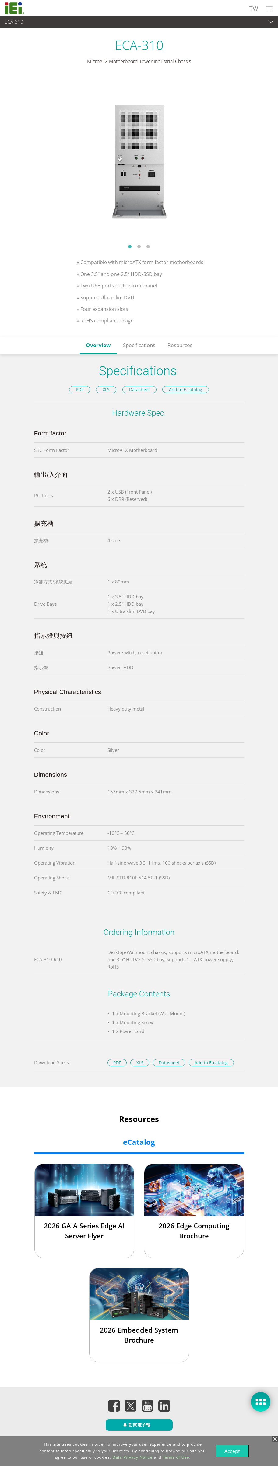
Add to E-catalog (185, 389)
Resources (179, 345)
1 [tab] (130, 246)
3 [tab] (148, 246)
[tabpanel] (139, 158)
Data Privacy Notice (132, 1457)
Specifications (139, 345)
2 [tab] (139, 246)
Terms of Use (175, 1457)
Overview (98, 345)
